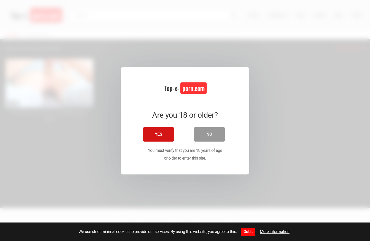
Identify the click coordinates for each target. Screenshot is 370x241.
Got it (248, 231)
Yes (158, 134)
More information (274, 231)
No (209, 134)
